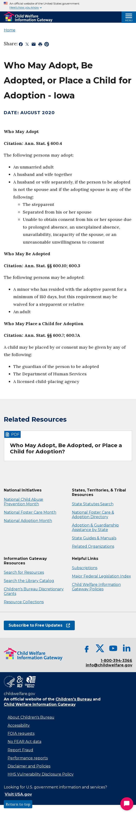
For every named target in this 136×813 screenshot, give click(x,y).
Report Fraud (20, 750)
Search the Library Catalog (29, 580)
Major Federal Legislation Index (101, 576)
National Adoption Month (28, 520)
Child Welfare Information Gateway (39, 704)
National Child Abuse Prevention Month (23, 501)
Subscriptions (84, 568)
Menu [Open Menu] (129, 20)
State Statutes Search (92, 504)
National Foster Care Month (30, 512)
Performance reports (28, 758)
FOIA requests (21, 733)
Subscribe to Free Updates (39, 625)
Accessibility (19, 725)
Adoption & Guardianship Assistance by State (95, 527)
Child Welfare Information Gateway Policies (96, 586)
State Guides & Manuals (94, 538)
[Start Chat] (126, 803)
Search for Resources (24, 572)
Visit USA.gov (18, 794)
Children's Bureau (74, 699)
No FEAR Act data (24, 741)
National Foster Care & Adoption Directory (93, 514)
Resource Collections (24, 602)
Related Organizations (93, 546)
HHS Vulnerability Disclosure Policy (41, 774)
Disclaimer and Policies (29, 766)
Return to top (18, 804)
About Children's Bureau (31, 717)
